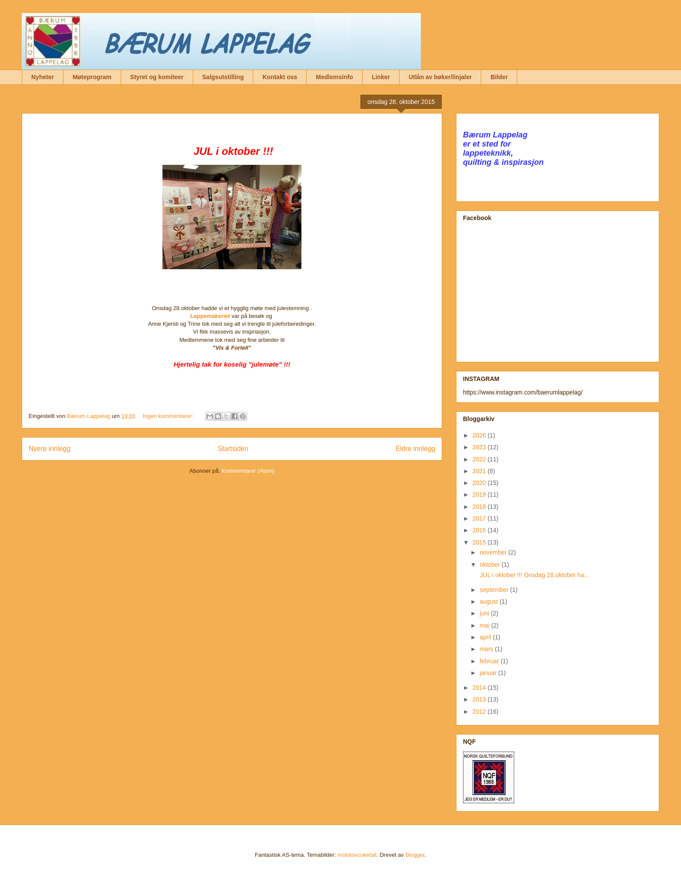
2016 (480, 530)
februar (489, 661)
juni (485, 613)
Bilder (499, 77)
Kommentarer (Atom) (248, 471)
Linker (381, 77)
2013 (480, 699)
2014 (480, 687)
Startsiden (233, 448)
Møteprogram (92, 77)
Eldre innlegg (415, 448)
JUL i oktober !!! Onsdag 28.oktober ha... (533, 574)
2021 (480, 471)
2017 (480, 518)
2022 (480, 459)
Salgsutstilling (223, 77)
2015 (480, 542)
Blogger (414, 855)
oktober (490, 564)
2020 (480, 482)
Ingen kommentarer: (168, 416)
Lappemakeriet (210, 316)
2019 (480, 494)
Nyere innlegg (49, 448)
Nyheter (42, 77)
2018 (480, 506)
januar (488, 672)
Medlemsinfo (334, 77)
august (489, 601)
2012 (480, 711)
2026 (480, 435)
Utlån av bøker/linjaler (440, 77)
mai (485, 625)
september (494, 589)
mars (487, 648)
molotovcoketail (357, 855)
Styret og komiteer (157, 77)
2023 (480, 447)
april (486, 637)
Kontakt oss (279, 77)
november (493, 552)
